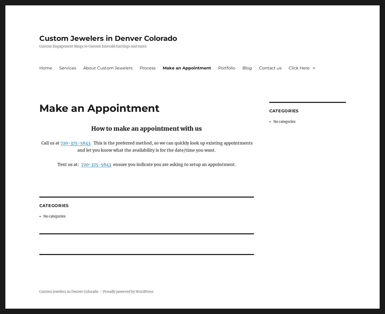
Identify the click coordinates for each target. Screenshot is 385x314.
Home (45, 68)
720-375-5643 (75, 143)
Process (148, 68)
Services (67, 68)
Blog (247, 68)
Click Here (299, 68)
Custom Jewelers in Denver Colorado (108, 38)
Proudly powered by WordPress (128, 291)
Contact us (270, 68)
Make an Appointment (187, 68)
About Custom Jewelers (108, 68)
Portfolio (226, 68)
